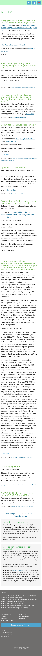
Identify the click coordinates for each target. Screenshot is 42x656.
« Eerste (6, 514)
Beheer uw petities (7, 620)
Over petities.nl (24, 616)
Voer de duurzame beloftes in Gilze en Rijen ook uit (23, 87)
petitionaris (7, 25)
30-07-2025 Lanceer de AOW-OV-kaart (13, 601)
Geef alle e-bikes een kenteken (18, 117)
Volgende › (17, 516)
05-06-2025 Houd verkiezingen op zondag (14, 608)
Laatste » (25, 516)
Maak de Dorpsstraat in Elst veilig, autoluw (21, 193)
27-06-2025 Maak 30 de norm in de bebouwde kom (17, 606)
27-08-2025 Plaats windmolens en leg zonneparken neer (19, 599)
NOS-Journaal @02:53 (27, 139)
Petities (3, 616)
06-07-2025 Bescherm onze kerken (12, 603)
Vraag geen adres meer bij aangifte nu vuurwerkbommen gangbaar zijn (19, 27)
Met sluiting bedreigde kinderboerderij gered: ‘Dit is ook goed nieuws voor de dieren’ (17, 214)
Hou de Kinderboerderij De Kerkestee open (21, 254)
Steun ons (22, 618)
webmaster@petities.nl (8, 635)
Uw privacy (22, 614)
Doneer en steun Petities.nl (21, 625)
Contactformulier (6, 633)
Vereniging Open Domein (21, 648)
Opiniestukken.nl (17, 570)
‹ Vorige (12, 514)
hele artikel (11, 190)
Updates (21, 612)
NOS (17, 139)
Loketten (4, 618)
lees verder (30, 114)
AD (2, 141)
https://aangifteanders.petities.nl (13, 45)
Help (2, 612)
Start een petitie (6, 614)
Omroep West (11, 141)
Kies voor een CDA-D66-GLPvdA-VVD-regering (22, 506)
